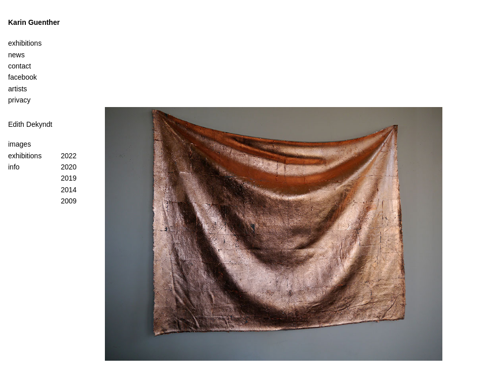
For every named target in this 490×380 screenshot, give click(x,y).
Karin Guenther (34, 22)
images (19, 144)
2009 (69, 201)
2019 (69, 178)
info (14, 167)
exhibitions (25, 156)
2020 (69, 167)
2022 (69, 156)
